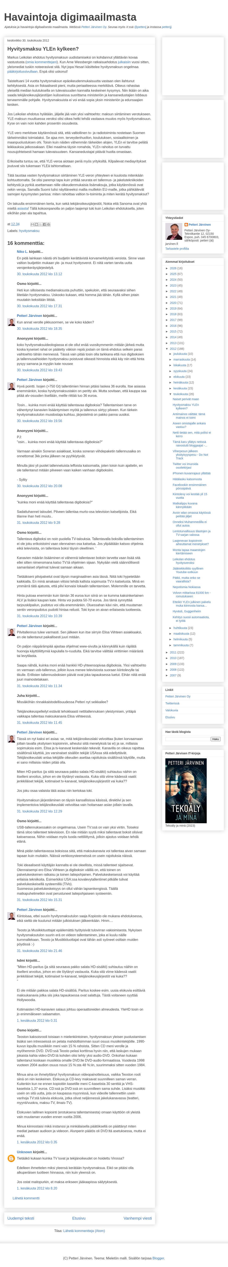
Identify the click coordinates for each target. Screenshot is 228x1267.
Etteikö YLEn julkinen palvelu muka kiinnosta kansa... (192, 603)
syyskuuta (180, 371)
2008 (173, 669)
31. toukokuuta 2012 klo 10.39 (39, 616)
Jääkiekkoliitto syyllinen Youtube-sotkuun (188, 570)
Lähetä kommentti (26, 1198)
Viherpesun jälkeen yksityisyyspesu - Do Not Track (190, 454)
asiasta (22, 208)
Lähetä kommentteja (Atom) (84, 1231)
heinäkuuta (181, 382)
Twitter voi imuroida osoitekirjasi (185, 465)
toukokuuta (181, 394)
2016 (173, 325)
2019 (173, 308)
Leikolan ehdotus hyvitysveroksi (184, 561)
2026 (173, 268)
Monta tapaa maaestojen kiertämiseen (189, 551)
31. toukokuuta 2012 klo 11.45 (39, 722)
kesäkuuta (180, 388)
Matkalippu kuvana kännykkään (185, 505)
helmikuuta (181, 639)
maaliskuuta (181, 633)
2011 (173, 652)
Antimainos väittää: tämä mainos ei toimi (189, 415)
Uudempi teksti (20, 1218)
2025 (173, 274)
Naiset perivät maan (186, 399)
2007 (173, 675)
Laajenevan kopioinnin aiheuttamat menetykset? (191, 542)
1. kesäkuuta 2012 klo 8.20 (37, 1188)
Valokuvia (171, 710)
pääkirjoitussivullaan (22, 71)
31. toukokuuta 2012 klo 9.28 (38, 522)
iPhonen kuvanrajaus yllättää (191, 473)
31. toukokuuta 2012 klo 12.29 (39, 811)
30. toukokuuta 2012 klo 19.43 (39, 370)
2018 (173, 314)
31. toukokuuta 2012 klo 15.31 (39, 900)
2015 (173, 331)
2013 (173, 343)
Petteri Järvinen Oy (93, 27)
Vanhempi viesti (138, 1218)
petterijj (166, 27)
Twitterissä (172, 703)
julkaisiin (124, 62)
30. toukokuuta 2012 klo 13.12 (39, 274)
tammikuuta (181, 645)
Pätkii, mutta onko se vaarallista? (186, 579)
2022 (173, 291)
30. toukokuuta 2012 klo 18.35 (39, 328)
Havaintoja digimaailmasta (70, 17)
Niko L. (22, 251)
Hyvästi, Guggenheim (187, 611)
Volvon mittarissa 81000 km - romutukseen (192, 594)
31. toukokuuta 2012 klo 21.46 (39, 951)
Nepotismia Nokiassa (187, 587)
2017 (173, 320)
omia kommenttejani (42, 62)
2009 (173, 664)
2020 (173, 302)
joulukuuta (180, 353)
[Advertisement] (186, 185)
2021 (173, 297)
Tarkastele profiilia (177, 248)
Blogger (158, 1258)
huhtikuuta (180, 628)
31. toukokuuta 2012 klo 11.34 (39, 686)
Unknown (24, 1152)
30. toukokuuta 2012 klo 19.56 (39, 421)
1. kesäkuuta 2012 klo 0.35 (37, 1142)
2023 (173, 285)
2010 (173, 658)
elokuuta (179, 376)
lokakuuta (180, 365)
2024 (173, 279)
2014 (173, 337)
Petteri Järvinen (29, 316)
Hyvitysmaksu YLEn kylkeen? (186, 406)
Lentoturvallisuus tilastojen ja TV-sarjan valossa (191, 533)
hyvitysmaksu (29, 231)
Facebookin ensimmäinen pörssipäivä (189, 486)
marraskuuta (182, 359)
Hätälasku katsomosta (187, 479)
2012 (173, 348)
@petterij (140, 27)
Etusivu (78, 1218)
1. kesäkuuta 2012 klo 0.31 (37, 1020)
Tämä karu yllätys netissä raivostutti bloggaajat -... (190, 443)
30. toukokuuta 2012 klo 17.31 (39, 306)
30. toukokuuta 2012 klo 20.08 (39, 486)
